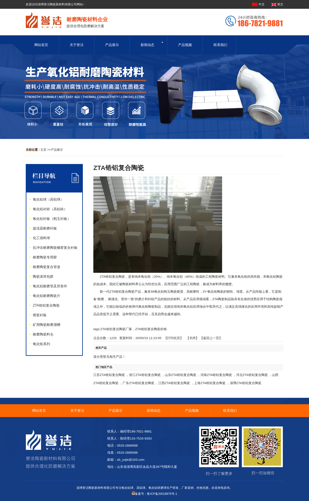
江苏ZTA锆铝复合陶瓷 (109, 375)
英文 (277, 4)
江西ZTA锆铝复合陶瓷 (174, 383)
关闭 (192, 338)
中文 (258, 4)
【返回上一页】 (211, 338)
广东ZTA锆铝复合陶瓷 (138, 383)
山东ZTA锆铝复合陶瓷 (180, 375)
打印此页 (173, 338)
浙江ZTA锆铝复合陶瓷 (145, 375)
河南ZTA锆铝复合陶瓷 (216, 375)
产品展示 (57, 149)
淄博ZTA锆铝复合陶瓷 (245, 383)
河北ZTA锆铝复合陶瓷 (252, 375)
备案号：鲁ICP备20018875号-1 (154, 493)
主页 (43, 149)
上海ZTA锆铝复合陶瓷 (210, 383)
